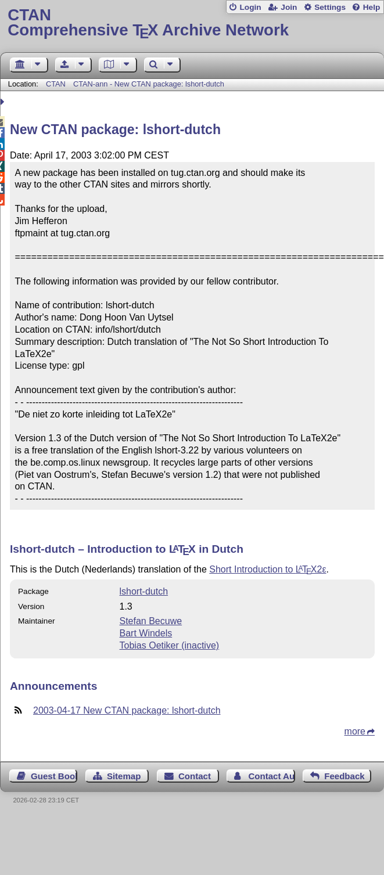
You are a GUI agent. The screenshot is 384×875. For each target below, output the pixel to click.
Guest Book (54, 776)
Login (250, 7)
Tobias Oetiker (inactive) (169, 645)
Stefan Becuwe (150, 621)
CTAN (56, 84)
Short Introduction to (267, 569)
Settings (330, 7)
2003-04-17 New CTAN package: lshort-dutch (127, 710)
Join (289, 7)
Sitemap (124, 776)
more (354, 731)
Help (372, 7)
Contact (194, 776)
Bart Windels (145, 633)
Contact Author (271, 776)
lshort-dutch (143, 591)
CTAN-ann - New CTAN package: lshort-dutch (148, 84)
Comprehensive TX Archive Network (192, 23)
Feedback (344, 776)
